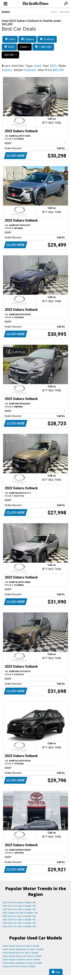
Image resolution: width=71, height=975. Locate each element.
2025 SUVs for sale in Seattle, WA (19, 902)
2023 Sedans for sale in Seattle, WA (20, 912)
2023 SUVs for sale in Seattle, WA (19, 909)
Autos (6, 11)
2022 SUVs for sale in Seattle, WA (19, 916)
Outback (47, 39)
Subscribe (64, 12)
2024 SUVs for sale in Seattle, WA (19, 906)
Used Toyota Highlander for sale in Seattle (23, 949)
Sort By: (10, 54)
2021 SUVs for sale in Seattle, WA (19, 919)
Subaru (27, 39)
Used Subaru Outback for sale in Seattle (22, 963)
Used (10, 39)
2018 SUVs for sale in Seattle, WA (19, 926)
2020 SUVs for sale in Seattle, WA (19, 923)
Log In (54, 12)
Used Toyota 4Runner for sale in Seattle (22, 956)
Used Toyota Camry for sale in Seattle (21, 946)
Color (24, 47)
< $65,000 (43, 47)
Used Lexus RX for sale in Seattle (19, 966)
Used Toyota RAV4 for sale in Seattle (21, 952)
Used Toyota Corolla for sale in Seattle (21, 959)
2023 (9, 47)
